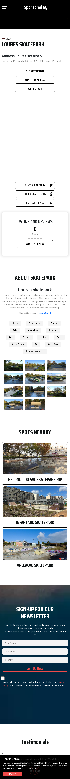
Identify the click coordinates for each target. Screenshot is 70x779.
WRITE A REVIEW (35, 243)
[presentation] (30, 694)
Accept (12, 774)
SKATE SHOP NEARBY (38, 185)
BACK (6, 38)
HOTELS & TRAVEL (39, 202)
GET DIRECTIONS (35, 71)
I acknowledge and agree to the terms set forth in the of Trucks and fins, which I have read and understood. (34, 684)
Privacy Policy (32, 768)
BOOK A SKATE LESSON (38, 194)
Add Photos (35, 89)
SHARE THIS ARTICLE (35, 80)
